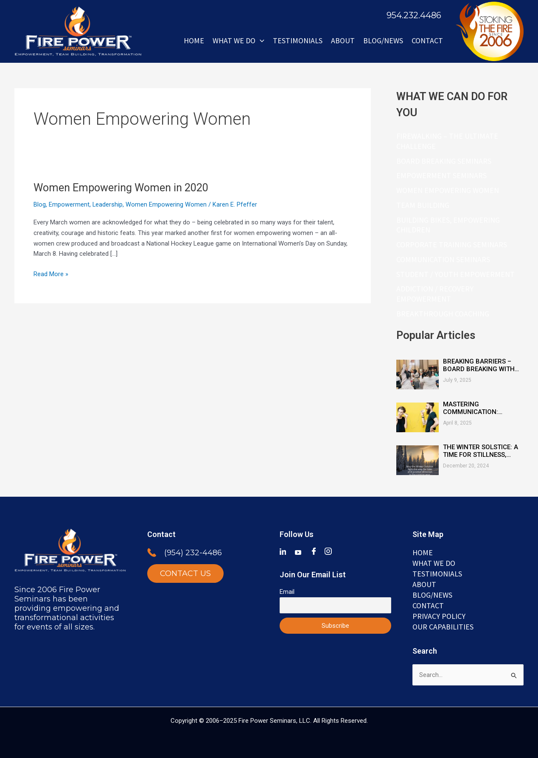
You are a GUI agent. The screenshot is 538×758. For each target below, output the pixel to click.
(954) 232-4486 (193, 550)
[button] (259, 40)
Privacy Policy (438, 615)
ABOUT (343, 40)
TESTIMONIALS (437, 571)
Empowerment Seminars (441, 175)
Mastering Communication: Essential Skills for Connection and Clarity (477, 407)
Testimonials (297, 40)
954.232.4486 (414, 15)
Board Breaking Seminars (443, 160)
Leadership (107, 204)
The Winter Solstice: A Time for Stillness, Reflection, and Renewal (480, 450)
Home (194, 40)
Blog (40, 204)
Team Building (422, 205)
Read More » (51, 273)
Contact (427, 40)
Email (287, 589)
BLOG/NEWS (383, 40)
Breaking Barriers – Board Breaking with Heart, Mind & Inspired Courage (480, 364)
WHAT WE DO (238, 40)
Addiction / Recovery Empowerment (435, 294)
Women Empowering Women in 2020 (124, 187)
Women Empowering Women (166, 204)
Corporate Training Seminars (451, 244)
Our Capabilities (443, 626)
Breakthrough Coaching (442, 313)
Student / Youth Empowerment (455, 274)
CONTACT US (185, 571)
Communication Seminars (443, 259)
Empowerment (69, 204)
